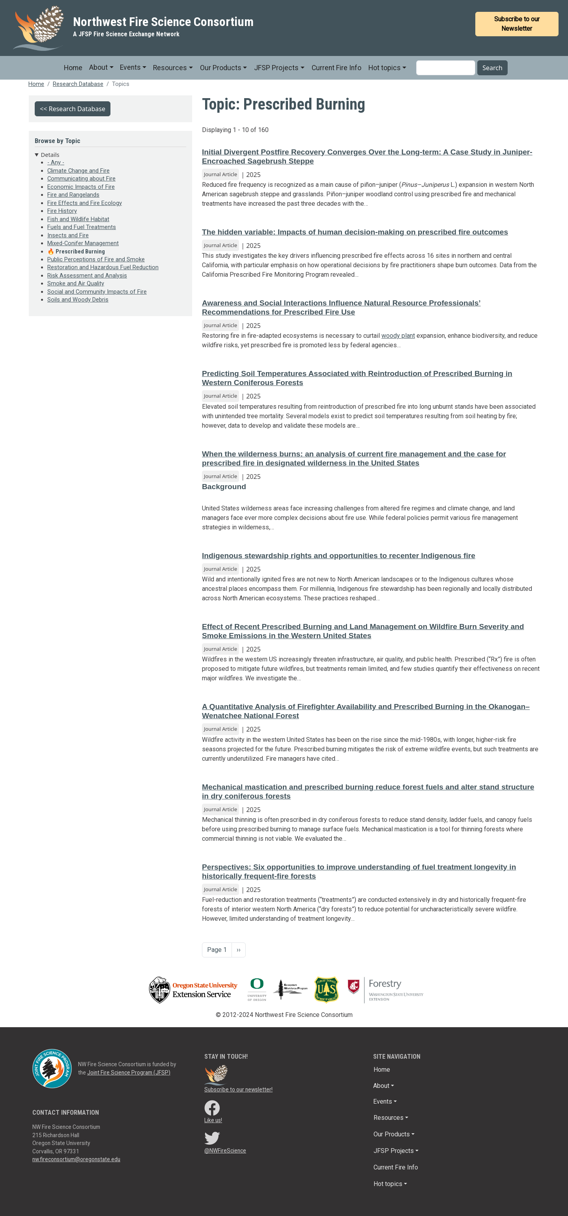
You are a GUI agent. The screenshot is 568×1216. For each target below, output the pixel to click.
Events (130, 67)
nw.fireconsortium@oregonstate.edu (76, 1159)
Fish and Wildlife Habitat (78, 219)
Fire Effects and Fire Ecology (84, 203)
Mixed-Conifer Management (83, 243)
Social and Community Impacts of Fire (97, 291)
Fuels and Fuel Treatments (81, 227)
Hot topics (384, 68)
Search (492, 67)
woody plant (398, 335)
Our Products (220, 68)
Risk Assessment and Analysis (87, 275)
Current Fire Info (336, 68)
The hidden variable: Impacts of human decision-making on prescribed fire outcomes (355, 232)
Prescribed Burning (80, 251)
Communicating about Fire (81, 178)
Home (73, 68)
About (98, 67)
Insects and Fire (68, 235)
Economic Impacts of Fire (81, 186)
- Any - (55, 162)
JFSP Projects (276, 68)
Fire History (62, 210)
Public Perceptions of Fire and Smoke (96, 259)
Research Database (78, 84)
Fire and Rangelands (73, 194)
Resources (170, 68)
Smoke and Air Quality (75, 283)
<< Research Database (72, 108)
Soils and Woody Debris (77, 299)
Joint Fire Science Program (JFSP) (128, 1072)
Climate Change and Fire (78, 170)
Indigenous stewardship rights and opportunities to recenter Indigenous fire (338, 555)
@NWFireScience (225, 1150)
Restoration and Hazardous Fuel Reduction (103, 267)
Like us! (213, 1120)
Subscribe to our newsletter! (238, 1089)
